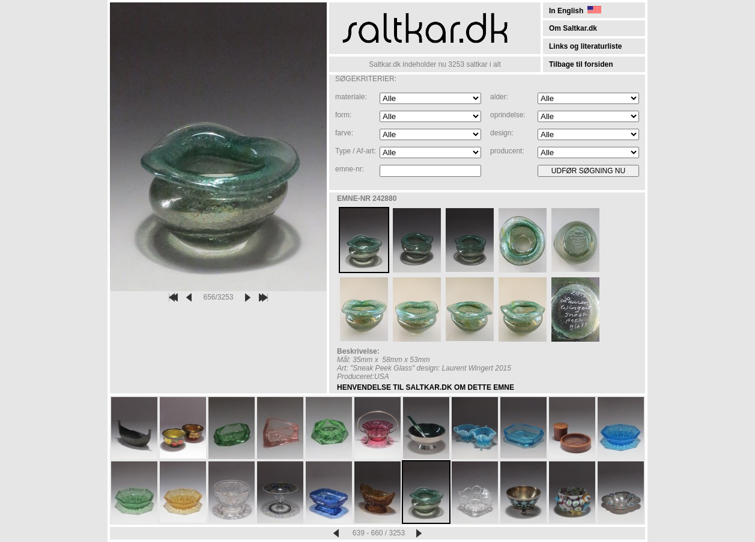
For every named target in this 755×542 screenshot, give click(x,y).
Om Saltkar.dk (573, 28)
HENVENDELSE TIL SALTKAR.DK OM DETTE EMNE (425, 387)
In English (575, 11)
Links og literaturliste (585, 46)
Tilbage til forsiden (581, 64)
